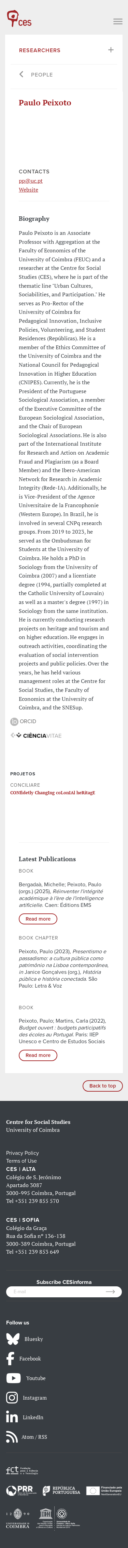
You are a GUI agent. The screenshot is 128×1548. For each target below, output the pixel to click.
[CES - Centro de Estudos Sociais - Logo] (19, 15)
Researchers (40, 50)
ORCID (23, 721)
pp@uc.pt (31, 180)
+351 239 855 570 (37, 1201)
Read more (38, 919)
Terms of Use (21, 1161)
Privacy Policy (22, 1153)
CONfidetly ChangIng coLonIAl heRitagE (52, 792)
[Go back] (21, 75)
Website (28, 189)
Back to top (102, 1086)
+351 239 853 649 (37, 1251)
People (42, 74)
